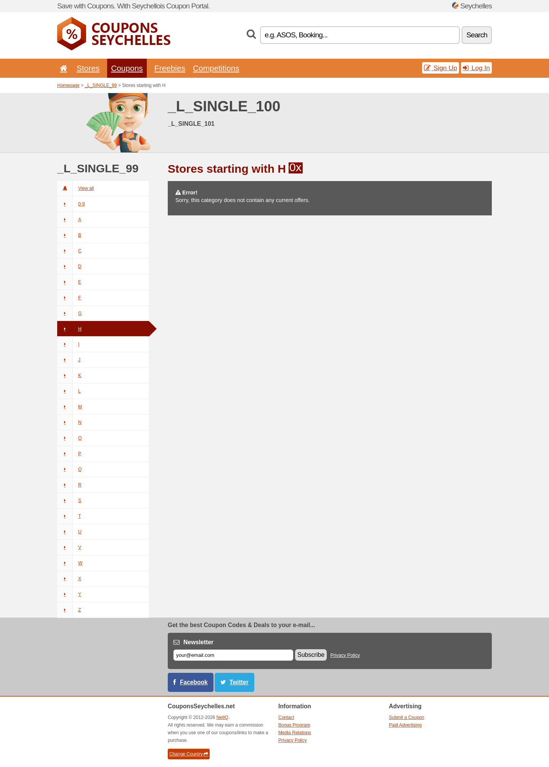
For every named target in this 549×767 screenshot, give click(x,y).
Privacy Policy (345, 655)
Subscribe (310, 654)
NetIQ (222, 717)
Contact (286, 717)
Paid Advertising (405, 725)
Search (476, 35)
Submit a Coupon (406, 717)
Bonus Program (294, 725)
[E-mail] (233, 655)
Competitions (216, 68)
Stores (88, 68)
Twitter (239, 682)
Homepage (68, 85)
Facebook (194, 682)
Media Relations (294, 732)
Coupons (127, 68)
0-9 (71, 204)
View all (75, 188)
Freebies (169, 68)
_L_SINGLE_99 (101, 85)
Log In (476, 68)
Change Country (188, 754)
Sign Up (440, 68)
